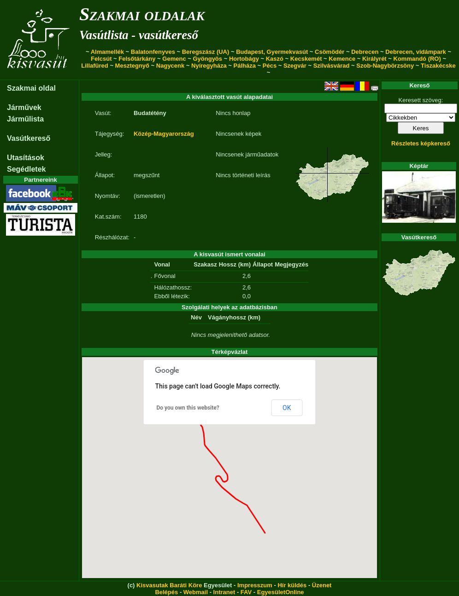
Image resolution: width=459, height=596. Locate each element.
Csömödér (329, 51)
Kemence (342, 58)
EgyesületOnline (280, 592)
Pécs (270, 65)
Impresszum (254, 585)
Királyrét (374, 58)
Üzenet (322, 585)
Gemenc (174, 58)
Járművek (24, 107)
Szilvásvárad (331, 65)
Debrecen (364, 51)
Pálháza (245, 65)
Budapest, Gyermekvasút (272, 51)
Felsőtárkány (136, 58)
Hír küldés (291, 585)
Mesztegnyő (132, 65)
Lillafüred (94, 65)
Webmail (195, 592)
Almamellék (107, 51)
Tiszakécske (438, 65)
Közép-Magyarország (164, 133)
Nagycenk (170, 65)
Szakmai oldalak (142, 14)
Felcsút (101, 58)
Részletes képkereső (420, 143)
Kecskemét (306, 58)
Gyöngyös (207, 58)
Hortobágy (244, 58)
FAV (246, 592)
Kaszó (274, 58)
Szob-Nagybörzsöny (385, 65)
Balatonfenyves (153, 51)
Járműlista (25, 119)
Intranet (224, 592)
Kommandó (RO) (417, 58)
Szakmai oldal (31, 88)
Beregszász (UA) (206, 51)
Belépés (166, 592)
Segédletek (26, 169)
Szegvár (294, 65)
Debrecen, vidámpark (415, 51)
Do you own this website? (188, 408)
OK (286, 407)
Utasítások (25, 158)
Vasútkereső (28, 138)
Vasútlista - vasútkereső (138, 35)
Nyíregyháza (209, 65)
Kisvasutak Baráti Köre (169, 585)
